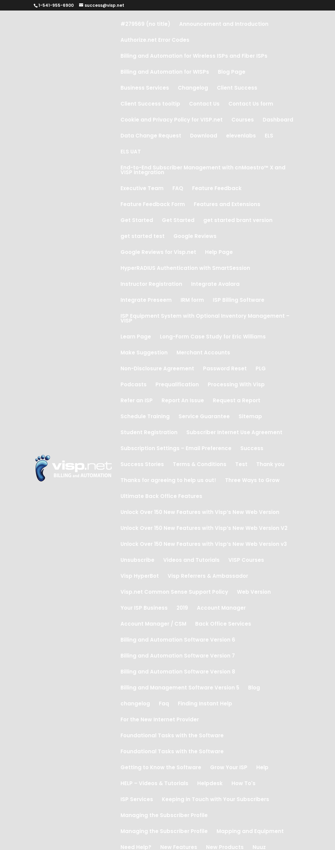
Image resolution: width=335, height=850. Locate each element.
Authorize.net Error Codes (154, 40)
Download (203, 136)
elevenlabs (241, 136)
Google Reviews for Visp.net (158, 253)
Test (241, 465)
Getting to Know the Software (160, 768)
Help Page (219, 253)
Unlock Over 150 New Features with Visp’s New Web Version (199, 513)
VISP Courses (246, 560)
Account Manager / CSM (153, 624)
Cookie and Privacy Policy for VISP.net (171, 120)
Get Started (136, 221)
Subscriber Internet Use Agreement (234, 433)
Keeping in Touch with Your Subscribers (215, 800)
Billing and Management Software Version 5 (179, 688)
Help (262, 768)
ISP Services (136, 800)
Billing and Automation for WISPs (164, 72)
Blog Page (231, 72)
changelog (135, 704)
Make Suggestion (144, 353)
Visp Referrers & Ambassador (208, 576)
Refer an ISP (136, 401)
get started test (142, 237)
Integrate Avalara (215, 285)
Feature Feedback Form (152, 205)
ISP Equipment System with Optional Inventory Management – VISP (205, 319)
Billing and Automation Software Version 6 (177, 640)
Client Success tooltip (150, 104)
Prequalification (177, 385)
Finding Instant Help (205, 704)
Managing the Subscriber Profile (164, 816)
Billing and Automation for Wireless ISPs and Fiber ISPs (193, 56)
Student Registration (149, 433)
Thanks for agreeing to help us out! (168, 481)
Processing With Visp (236, 385)
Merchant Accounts (203, 353)
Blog (254, 688)
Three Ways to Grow (252, 481)
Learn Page (135, 337)
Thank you (270, 465)
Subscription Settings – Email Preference (175, 449)
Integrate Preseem (146, 300)
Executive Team (142, 189)
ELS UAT (130, 152)
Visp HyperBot (139, 576)
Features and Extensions (227, 205)
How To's (243, 784)
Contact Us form (250, 104)
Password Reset (225, 369)
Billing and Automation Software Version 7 (177, 656)
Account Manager (221, 608)
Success (251, 449)
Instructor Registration (151, 285)
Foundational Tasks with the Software (172, 736)
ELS (269, 136)
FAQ (177, 189)
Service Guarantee (204, 417)
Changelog (193, 88)
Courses (242, 120)
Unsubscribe (137, 560)
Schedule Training (145, 417)
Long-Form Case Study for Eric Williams (213, 337)
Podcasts (133, 385)
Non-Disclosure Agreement (157, 369)
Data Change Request (150, 136)
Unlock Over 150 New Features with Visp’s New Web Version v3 (203, 545)
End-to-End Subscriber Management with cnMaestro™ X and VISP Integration (202, 170)
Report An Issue (183, 401)
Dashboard (278, 120)
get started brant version (238, 221)
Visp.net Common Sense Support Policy (174, 592)
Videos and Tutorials (191, 560)
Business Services (144, 88)
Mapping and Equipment (250, 832)
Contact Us (204, 104)
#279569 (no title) (145, 24)
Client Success (237, 88)
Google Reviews (195, 237)
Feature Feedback (217, 189)
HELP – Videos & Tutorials (154, 784)
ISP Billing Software (238, 300)
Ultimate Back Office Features (161, 497)
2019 (182, 608)
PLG (261, 369)
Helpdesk (210, 784)
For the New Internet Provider (159, 720)
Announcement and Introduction (223, 24)
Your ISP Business (144, 608)
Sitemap (250, 417)
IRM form (192, 300)
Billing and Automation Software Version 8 (177, 672)
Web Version (254, 592)
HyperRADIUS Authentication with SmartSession (185, 269)
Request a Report (236, 401)
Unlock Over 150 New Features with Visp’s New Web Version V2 (203, 529)
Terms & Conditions (199, 465)
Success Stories (142, 465)
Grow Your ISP (228, 768)
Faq (164, 704)
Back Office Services (223, 624)
